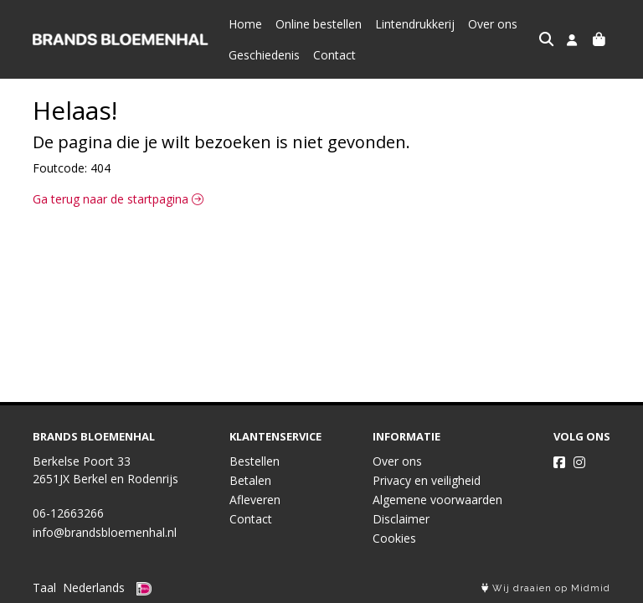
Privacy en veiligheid (427, 480)
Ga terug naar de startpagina (118, 199)
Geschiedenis (264, 55)
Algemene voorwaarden (437, 500)
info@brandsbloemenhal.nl (105, 532)
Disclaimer (401, 519)
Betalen (250, 480)
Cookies (394, 538)
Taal (44, 587)
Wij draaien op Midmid (545, 588)
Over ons (492, 24)
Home (245, 24)
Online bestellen (318, 24)
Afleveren (254, 500)
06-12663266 (68, 513)
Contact (334, 55)
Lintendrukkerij (415, 24)
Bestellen (254, 461)
